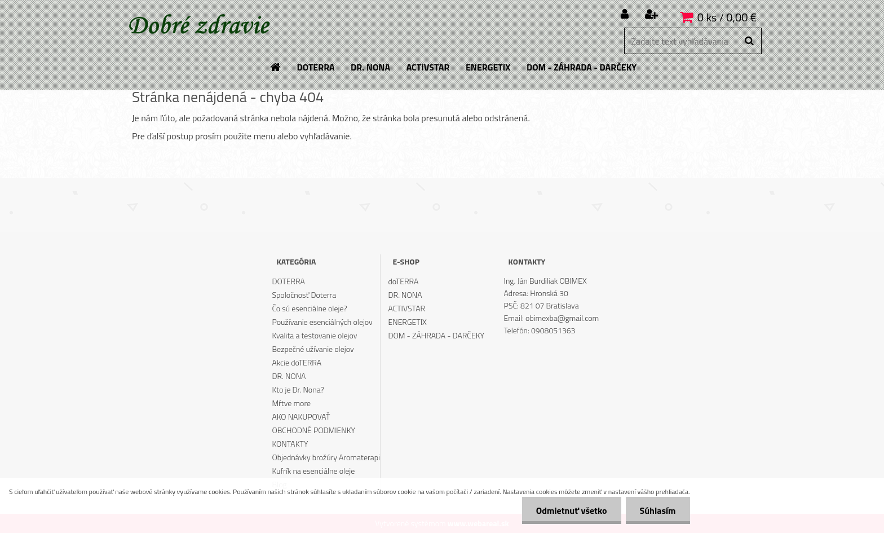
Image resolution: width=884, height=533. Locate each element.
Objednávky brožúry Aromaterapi (326, 457)
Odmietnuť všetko (571, 510)
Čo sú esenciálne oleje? (309, 308)
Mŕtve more (291, 403)
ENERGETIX (407, 322)
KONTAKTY (290, 444)
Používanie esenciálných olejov (322, 322)
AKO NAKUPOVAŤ (301, 416)
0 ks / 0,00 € (727, 17)
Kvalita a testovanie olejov (314, 335)
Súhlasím (658, 510)
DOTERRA (288, 281)
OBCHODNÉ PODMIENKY (313, 430)
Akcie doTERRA (296, 362)
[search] (749, 41)
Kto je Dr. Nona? (298, 389)
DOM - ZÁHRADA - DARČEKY (436, 335)
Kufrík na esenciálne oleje (313, 471)
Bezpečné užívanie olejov (312, 349)
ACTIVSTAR (407, 308)
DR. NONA (289, 376)
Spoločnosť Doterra (304, 295)
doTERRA (403, 281)
